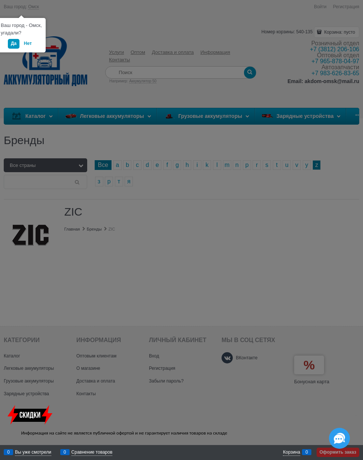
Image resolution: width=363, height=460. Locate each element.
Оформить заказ (338, 452)
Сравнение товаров (92, 452)
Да (13, 43)
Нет (28, 43)
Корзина (291, 452)
